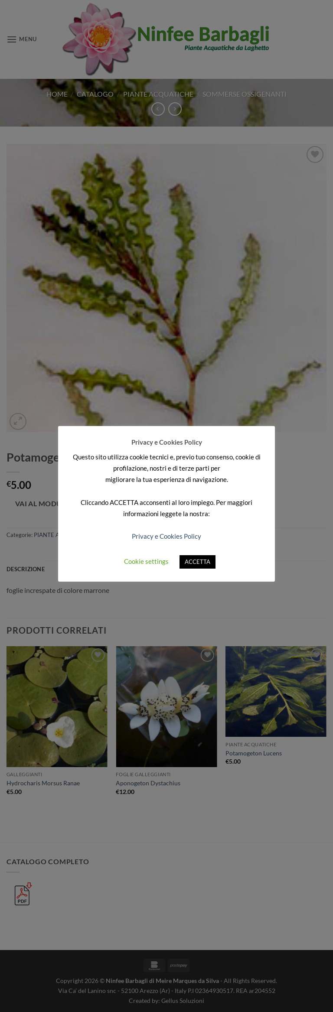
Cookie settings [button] (146, 561)
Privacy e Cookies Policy (166, 536)
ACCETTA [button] (197, 561)
